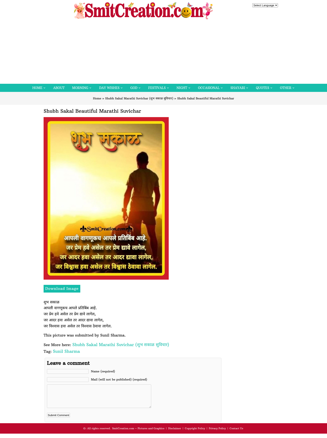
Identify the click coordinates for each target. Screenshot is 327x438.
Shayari (237, 88)
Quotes (262, 88)
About (59, 88)
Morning (80, 88)
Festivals (157, 88)
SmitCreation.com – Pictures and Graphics (138, 432)
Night (182, 88)
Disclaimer (174, 432)
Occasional (209, 88)
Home (37, 88)
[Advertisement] (163, 52)
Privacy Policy (217, 432)
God (133, 88)
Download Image (62, 288)
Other (285, 88)
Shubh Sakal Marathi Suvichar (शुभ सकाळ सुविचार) (139, 98)
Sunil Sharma (66, 351)
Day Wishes (109, 88)
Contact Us (236, 432)
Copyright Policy (195, 432)
